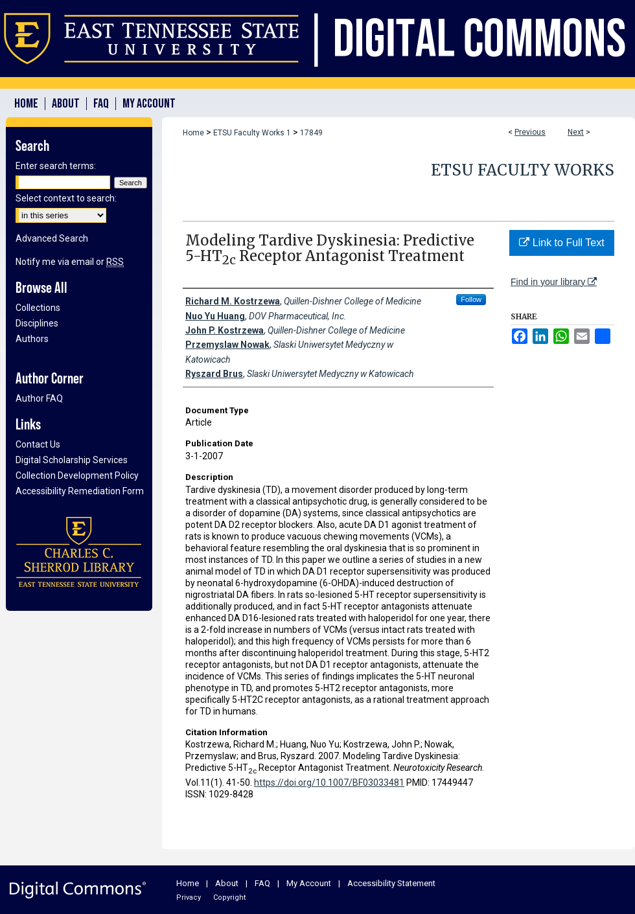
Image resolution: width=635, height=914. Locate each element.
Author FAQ (39, 398)
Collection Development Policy (77, 475)
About (226, 883)
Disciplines (37, 323)
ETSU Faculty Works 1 (252, 132)
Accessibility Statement (391, 883)
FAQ (262, 883)
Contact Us (38, 444)
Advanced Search (52, 238)
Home (193, 132)
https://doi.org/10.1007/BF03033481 (329, 782)
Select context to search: (66, 198)
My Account (308, 883)
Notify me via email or (70, 262)
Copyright (229, 897)
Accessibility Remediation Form (80, 491)
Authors (32, 339)
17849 (311, 132)
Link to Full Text (561, 242)
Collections (38, 308)
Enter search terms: (56, 166)
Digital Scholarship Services (72, 460)
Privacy (188, 897)
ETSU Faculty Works (522, 170)
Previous (530, 132)
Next (576, 132)
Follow (471, 299)
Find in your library (554, 282)
